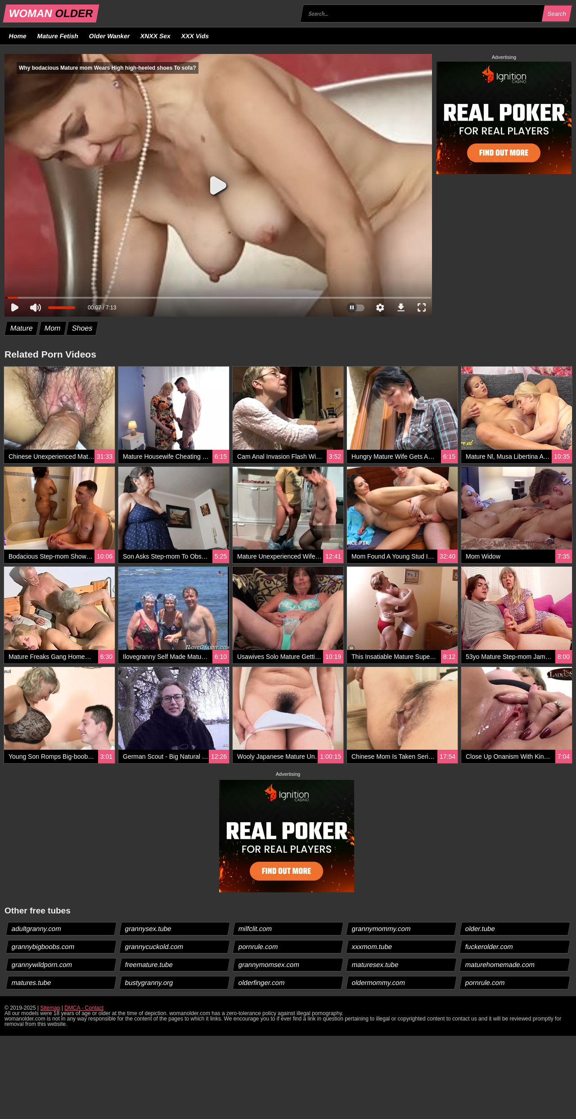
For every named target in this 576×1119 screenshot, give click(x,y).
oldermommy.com (378, 982)
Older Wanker (109, 36)
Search (557, 13)
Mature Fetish (57, 36)
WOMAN (51, 13)
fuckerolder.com (489, 946)
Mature (22, 328)
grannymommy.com (381, 928)
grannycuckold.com (154, 946)
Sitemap (50, 1008)
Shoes (82, 328)
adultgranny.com (36, 928)
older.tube (480, 928)
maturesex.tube (375, 964)
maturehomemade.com (500, 964)
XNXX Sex (155, 36)
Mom (52, 328)
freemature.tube (149, 964)
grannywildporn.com (42, 964)
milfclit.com (255, 928)
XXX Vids (195, 36)
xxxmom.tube (372, 946)
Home (18, 36)
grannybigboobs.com (43, 946)
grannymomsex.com (269, 964)
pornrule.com (258, 946)
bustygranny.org (149, 982)
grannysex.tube (148, 928)
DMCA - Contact (84, 1008)
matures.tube (31, 982)
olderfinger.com (262, 982)
